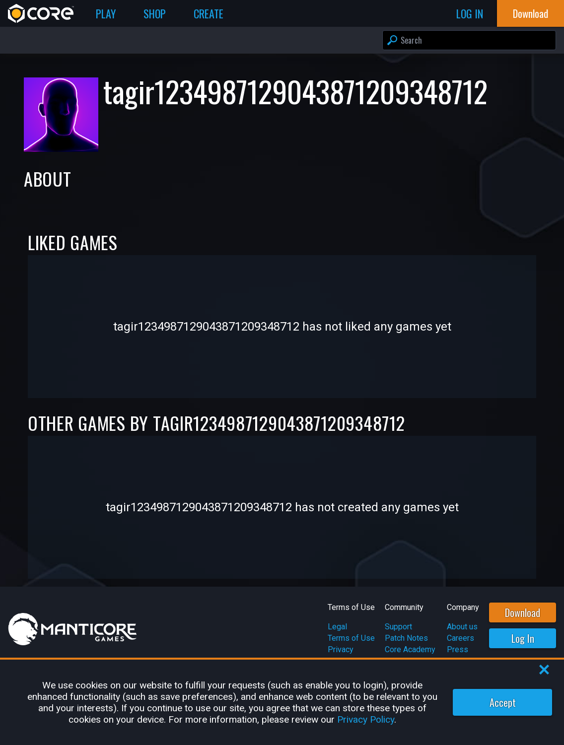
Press (457, 649)
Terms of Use (351, 638)
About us (462, 626)
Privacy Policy (365, 719)
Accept (503, 702)
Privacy (340, 649)
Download (522, 612)
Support (398, 626)
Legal (337, 626)
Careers (460, 638)
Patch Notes (406, 638)
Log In (522, 638)
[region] (282, 702)
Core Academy (410, 649)
